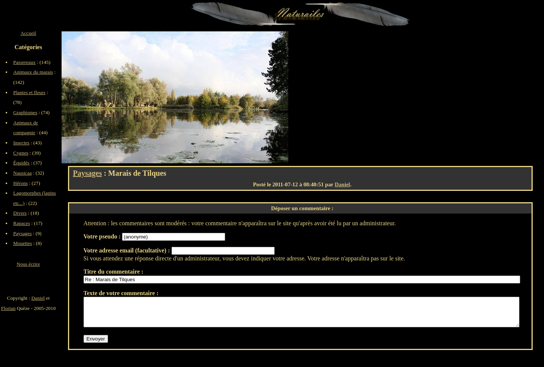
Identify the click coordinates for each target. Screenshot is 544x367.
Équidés (21, 163)
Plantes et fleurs (29, 92)
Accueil (28, 33)
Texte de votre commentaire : (121, 293)
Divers (20, 213)
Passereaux (24, 62)
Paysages (87, 173)
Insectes (21, 143)
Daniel (342, 184)
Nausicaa (22, 173)
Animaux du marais (33, 72)
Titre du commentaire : (113, 271)
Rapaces (21, 223)
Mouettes (22, 243)
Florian (8, 308)
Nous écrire (28, 264)
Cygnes (20, 153)
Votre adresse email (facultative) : (127, 250)
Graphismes (25, 112)
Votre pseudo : (102, 236)
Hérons (20, 183)
